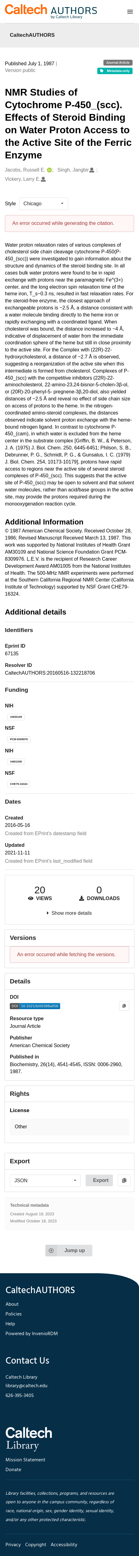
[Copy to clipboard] (124, 1006)
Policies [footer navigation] (14, 1314)
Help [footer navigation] (10, 1324)
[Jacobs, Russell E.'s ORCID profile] (48, 170)
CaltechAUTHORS (32, 35)
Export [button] (101, 1180)
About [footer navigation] (12, 1304)
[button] (69, 1127)
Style (10, 203)
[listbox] (43, 204)
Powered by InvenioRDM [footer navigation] (32, 1334)
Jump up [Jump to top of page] (65, 1250)
